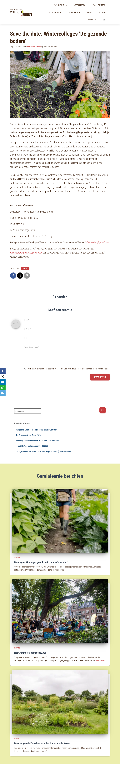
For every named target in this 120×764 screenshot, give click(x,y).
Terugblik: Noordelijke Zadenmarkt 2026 (32, 446)
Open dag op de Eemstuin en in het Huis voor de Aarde (37, 441)
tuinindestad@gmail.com (97, 242)
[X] (3, 376)
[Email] (3, 393)
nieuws (25, 268)
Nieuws (89, 12)
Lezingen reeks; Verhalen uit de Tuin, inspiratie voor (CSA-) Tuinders (43, 451)
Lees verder (100, 660)
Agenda (103, 12)
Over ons (91, 20)
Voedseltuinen (60, 5)
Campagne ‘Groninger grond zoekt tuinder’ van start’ (37, 430)
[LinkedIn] (3, 382)
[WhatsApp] (3, 387)
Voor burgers (80, 5)
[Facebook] (3, 371)
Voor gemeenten (55, 12)
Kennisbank (74, 12)
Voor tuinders (100, 5)
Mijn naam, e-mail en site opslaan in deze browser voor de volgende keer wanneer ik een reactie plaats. (68, 369)
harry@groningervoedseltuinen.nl (26, 252)
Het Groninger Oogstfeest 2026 (28, 435)
